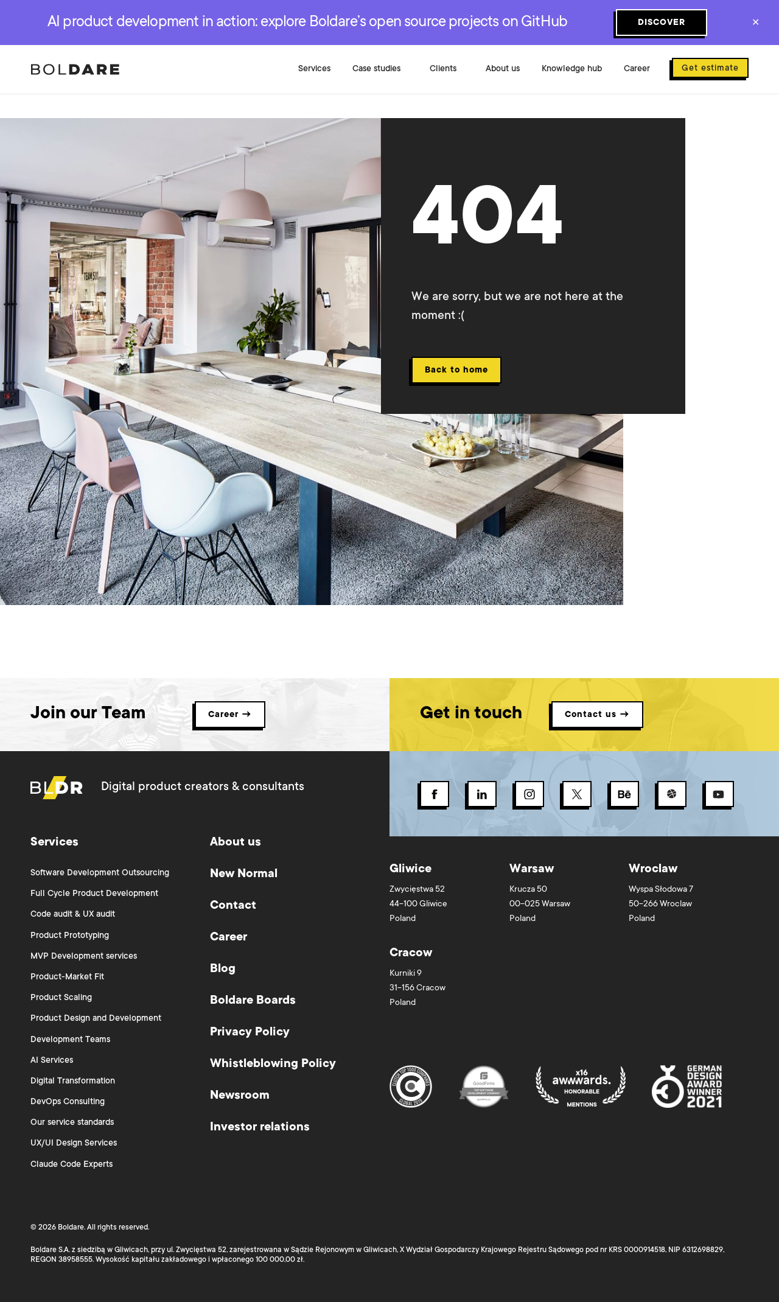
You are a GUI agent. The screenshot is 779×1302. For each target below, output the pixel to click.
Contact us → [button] (597, 715)
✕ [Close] (756, 24)
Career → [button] (230, 715)
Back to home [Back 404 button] (456, 371)
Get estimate (710, 69)
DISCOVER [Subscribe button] (661, 23)
